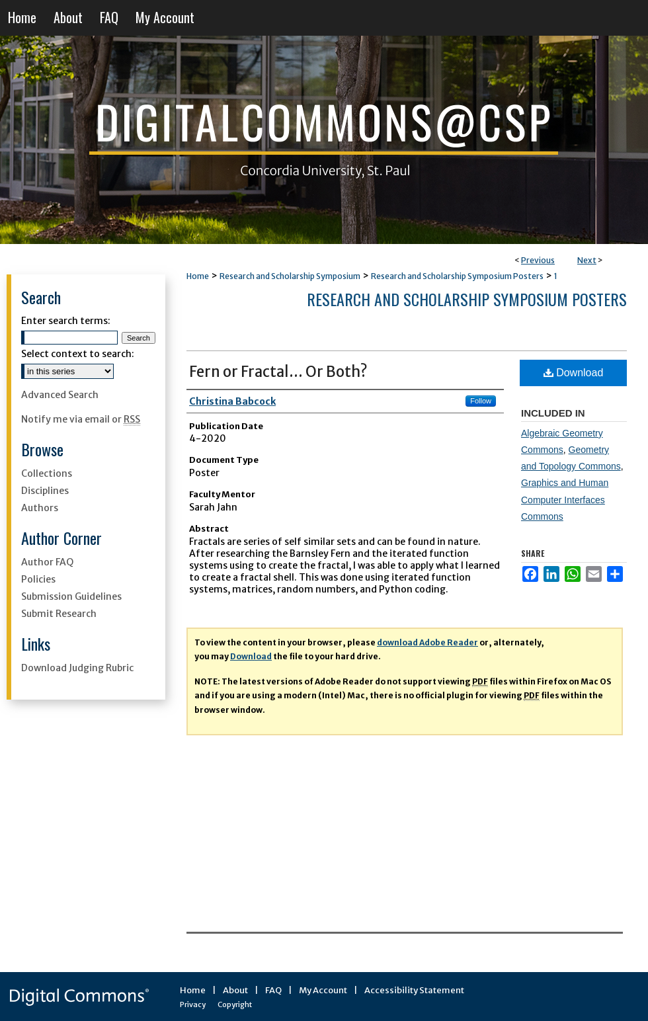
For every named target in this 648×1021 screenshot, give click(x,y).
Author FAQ (47, 562)
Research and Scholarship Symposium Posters (457, 276)
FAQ (273, 990)
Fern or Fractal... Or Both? (278, 371)
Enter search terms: (65, 321)
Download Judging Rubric (77, 668)
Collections (46, 473)
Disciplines (45, 491)
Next (586, 260)
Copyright (235, 1004)
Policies (38, 579)
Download (574, 372)
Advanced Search (60, 395)
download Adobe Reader (427, 642)
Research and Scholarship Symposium (290, 276)
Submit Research (59, 614)
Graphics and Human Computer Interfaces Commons (564, 499)
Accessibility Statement (414, 990)
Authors (39, 508)
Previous (538, 260)
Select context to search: (77, 354)
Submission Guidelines (71, 596)
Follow (480, 401)
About (235, 990)
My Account (323, 990)
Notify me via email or (80, 419)
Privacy (193, 1004)
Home (197, 276)
